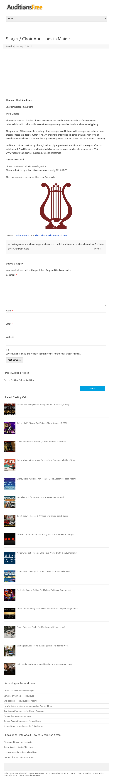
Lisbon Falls (46, 235)
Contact (15, 775)
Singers (63, 235)
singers (25, 235)
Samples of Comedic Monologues (19, 696)
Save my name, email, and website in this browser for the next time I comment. (43, 353)
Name (9, 310)
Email (9, 324)
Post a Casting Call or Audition (19, 380)
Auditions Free (33, 775)
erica (11, 46)
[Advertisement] (56, 73)
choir (37, 235)
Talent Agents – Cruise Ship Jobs (18, 747)
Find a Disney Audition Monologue (19, 691)
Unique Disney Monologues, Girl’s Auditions (23, 726)
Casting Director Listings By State (19, 757)
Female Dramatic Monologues (17, 716)
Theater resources (35, 773)
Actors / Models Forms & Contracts (62, 773)
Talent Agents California (15, 773)
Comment (11, 275)
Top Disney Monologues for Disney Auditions (24, 711)
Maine (18, 235)
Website (10, 337)
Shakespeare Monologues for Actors (20, 701)
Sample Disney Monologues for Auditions (22, 721)
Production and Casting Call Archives (20, 752)
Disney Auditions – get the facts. (18, 742)
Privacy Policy (85, 773)
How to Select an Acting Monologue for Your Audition (28, 706)
